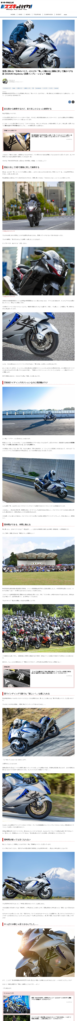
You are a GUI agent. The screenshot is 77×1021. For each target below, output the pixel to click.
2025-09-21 (12, 80)
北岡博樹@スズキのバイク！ (16, 81)
